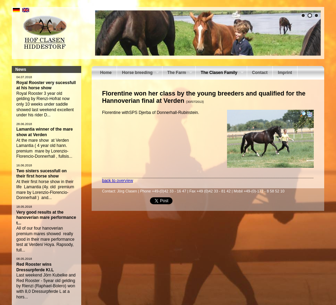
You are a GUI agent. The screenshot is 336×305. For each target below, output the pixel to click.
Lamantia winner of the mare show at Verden (44, 132)
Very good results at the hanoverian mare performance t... (46, 217)
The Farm (177, 73)
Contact (260, 72)
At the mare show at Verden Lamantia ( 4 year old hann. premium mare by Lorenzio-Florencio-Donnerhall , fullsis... (44, 148)
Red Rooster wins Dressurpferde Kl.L (35, 267)
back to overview (117, 180)
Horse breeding (138, 73)
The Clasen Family (220, 73)
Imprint (285, 72)
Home (105, 72)
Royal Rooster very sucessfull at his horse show (46, 85)
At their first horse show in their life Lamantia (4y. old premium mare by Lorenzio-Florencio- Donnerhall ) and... (45, 189)
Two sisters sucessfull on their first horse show (41, 173)
